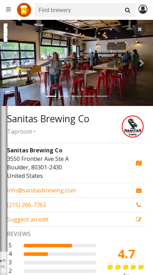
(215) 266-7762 (26, 205)
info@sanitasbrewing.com (41, 190)
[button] (11, 63)
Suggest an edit (28, 219)
